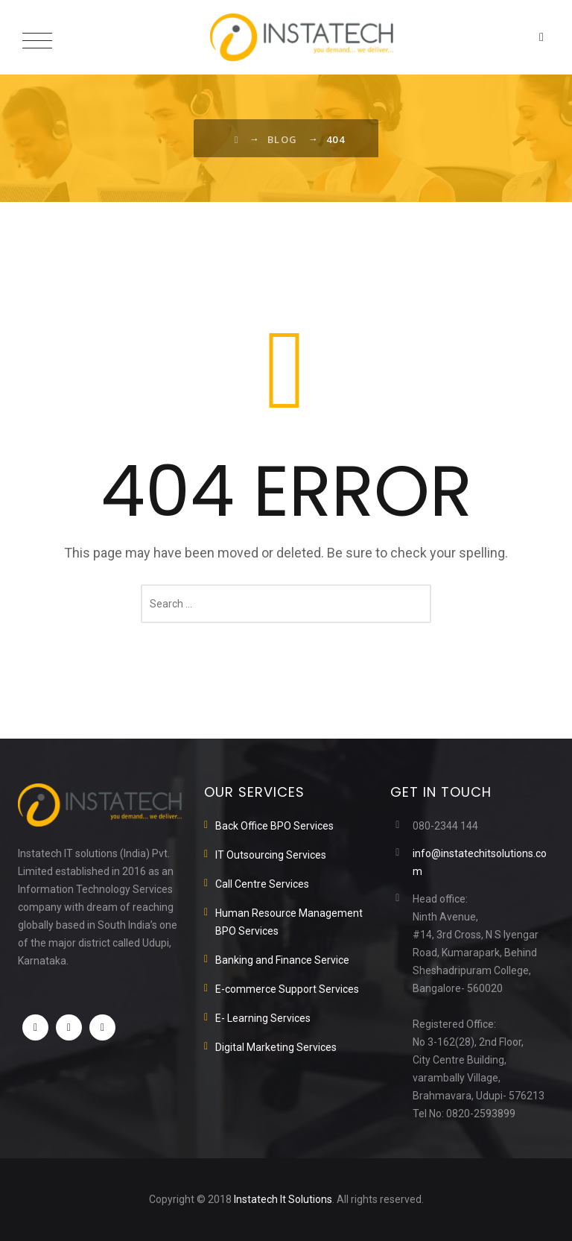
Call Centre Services (262, 884)
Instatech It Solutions (283, 1199)
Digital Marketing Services (276, 1047)
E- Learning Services (263, 1018)
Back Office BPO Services (274, 826)
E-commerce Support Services (287, 989)
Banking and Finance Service (282, 960)
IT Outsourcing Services (270, 855)
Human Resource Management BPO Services (289, 922)
